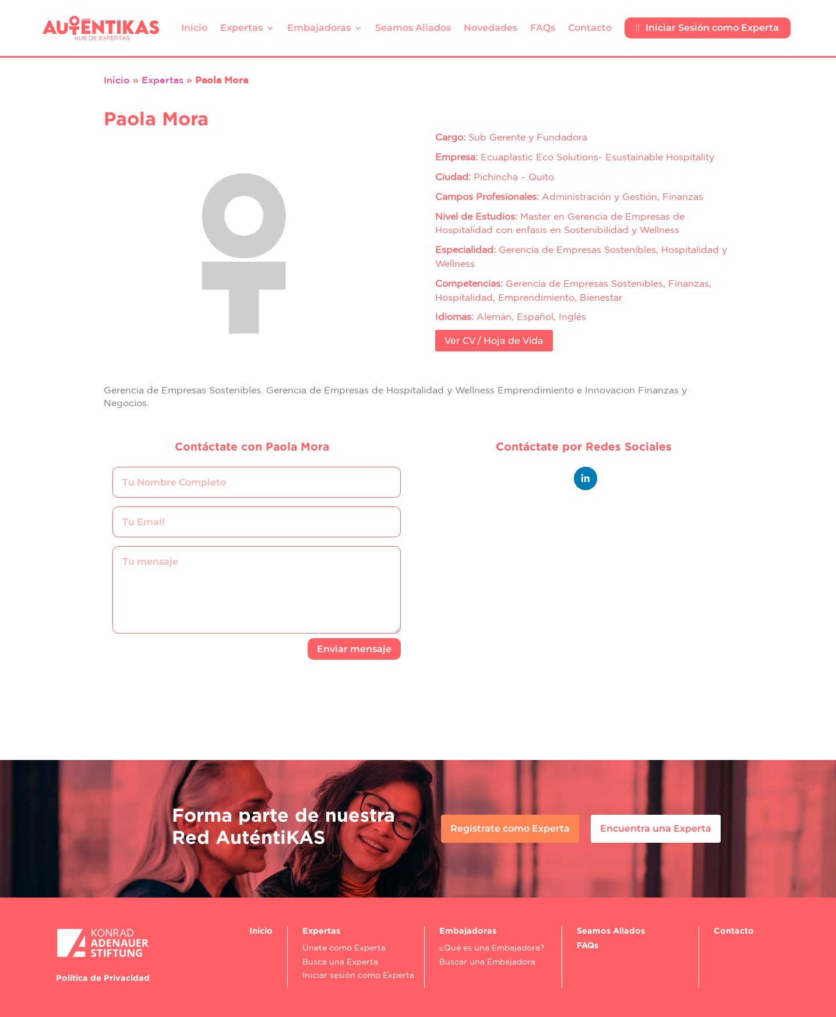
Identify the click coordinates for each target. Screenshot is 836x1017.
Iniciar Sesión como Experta (707, 27)
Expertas (241, 27)
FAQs (542, 27)
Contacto (590, 27)
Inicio (194, 27)
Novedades (490, 27)
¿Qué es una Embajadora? (492, 947)
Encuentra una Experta (655, 828)
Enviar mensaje (354, 648)
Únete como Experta (344, 947)
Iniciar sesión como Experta (358, 975)
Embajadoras (319, 27)
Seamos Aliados (413, 27)
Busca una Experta (340, 961)
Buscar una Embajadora (487, 961)
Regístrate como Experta (510, 828)
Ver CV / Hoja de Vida (494, 340)
